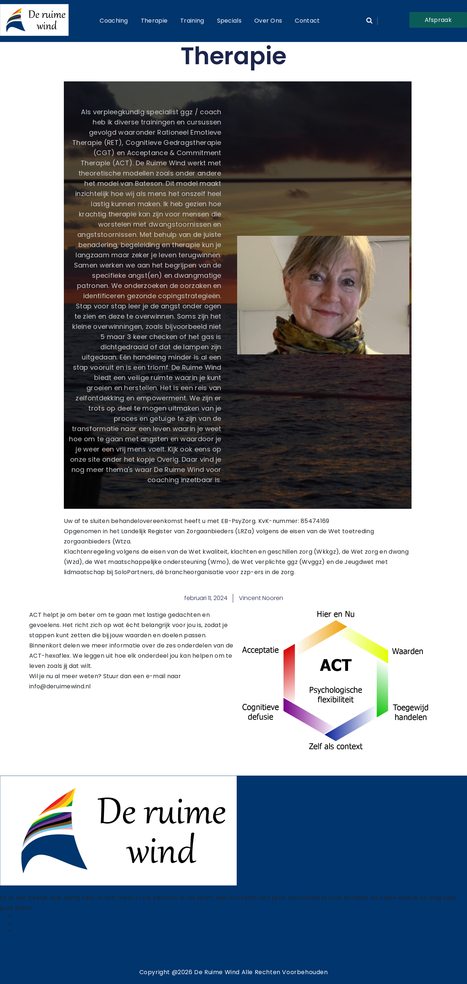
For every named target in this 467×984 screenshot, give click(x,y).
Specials (229, 20)
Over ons (268, 20)
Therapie (154, 20)
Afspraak (438, 20)
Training (192, 20)
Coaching (114, 20)
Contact (307, 20)
